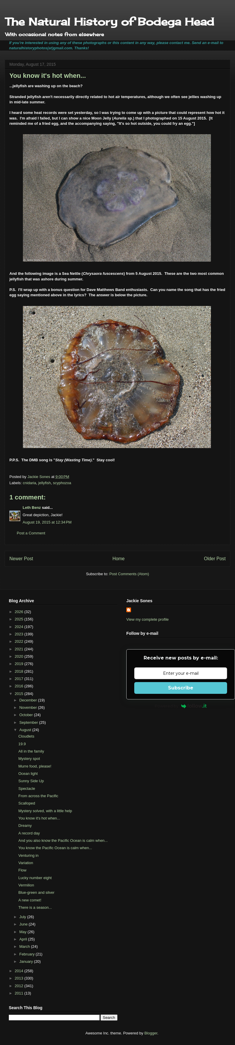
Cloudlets (26, 736)
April (23, 939)
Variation (25, 863)
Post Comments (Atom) (129, 574)
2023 (19, 634)
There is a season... (35, 907)
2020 (19, 656)
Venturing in (28, 855)
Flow (22, 870)
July (23, 917)
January (26, 961)
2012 (19, 986)
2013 (19, 978)
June (24, 924)
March (25, 946)
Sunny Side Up (31, 781)
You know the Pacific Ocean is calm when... (55, 848)
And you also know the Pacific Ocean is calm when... (63, 840)
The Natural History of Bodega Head (109, 21)
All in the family (31, 751)
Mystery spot (29, 758)
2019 (19, 664)
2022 (19, 641)
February (27, 954)
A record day (29, 833)
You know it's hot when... (39, 818)
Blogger (150, 1033)
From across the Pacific (38, 796)
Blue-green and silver (36, 892)
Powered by (181, 706)
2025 (19, 619)
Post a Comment (31, 533)
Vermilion (26, 885)
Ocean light (28, 773)
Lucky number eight (34, 878)
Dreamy (25, 825)
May (23, 932)
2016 (19, 686)
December (28, 700)
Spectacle (26, 788)
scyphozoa (62, 483)
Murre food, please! (34, 766)
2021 (19, 649)
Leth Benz (32, 507)
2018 (19, 671)
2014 (19, 971)
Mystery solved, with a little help (45, 811)
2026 (19, 612)
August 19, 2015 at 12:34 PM (47, 522)
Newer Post (21, 558)
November (28, 707)
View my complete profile (147, 619)
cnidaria (29, 483)
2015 (19, 693)
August (25, 730)
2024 (19, 627)
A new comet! (29, 900)
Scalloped (26, 803)
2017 (19, 679)
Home (119, 558)
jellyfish (44, 483)
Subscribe (180, 688)
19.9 (22, 744)
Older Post (215, 558)
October (26, 715)
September (29, 722)
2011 (19, 993)
